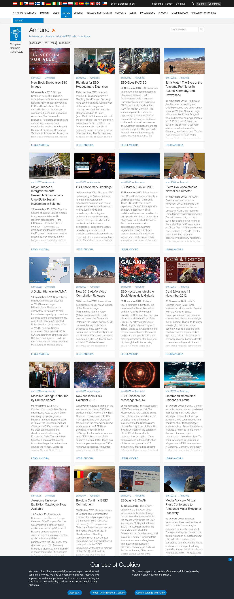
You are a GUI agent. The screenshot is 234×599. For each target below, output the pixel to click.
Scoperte (120, 13)
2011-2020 (50, 43)
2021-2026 (35, 43)
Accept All (74, 592)
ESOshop (78, 13)
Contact (169, 3)
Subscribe (157, 3)
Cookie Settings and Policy (150, 592)
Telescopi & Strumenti (99, 13)
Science (201, 3)
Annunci (17, 20)
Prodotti (163, 13)
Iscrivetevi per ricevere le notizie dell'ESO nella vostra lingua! (59, 36)
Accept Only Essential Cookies (108, 592)
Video (56, 13)
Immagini (44, 13)
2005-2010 (64, 43)
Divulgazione (147, 13)
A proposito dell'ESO (24, 13)
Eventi (133, 13)
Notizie (66, 15)
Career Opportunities (203, 13)
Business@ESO (180, 13)
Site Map (180, 3)
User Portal (214, 3)
